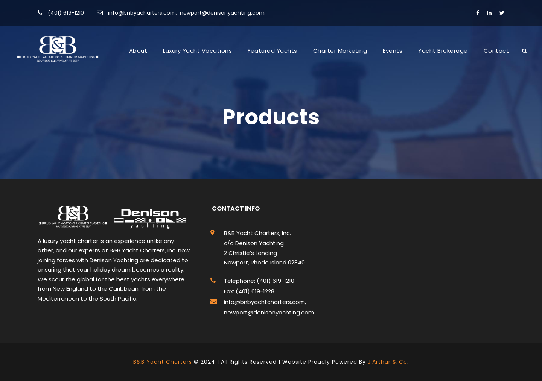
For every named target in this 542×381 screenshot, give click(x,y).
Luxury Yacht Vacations (197, 51)
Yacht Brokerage (443, 51)
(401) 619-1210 (66, 13)
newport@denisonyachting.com (222, 13)
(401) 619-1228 (254, 291)
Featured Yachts (272, 51)
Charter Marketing (340, 51)
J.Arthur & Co (387, 362)
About (138, 51)
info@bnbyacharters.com (142, 13)
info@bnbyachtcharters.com (264, 302)
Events (392, 51)
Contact (496, 51)
